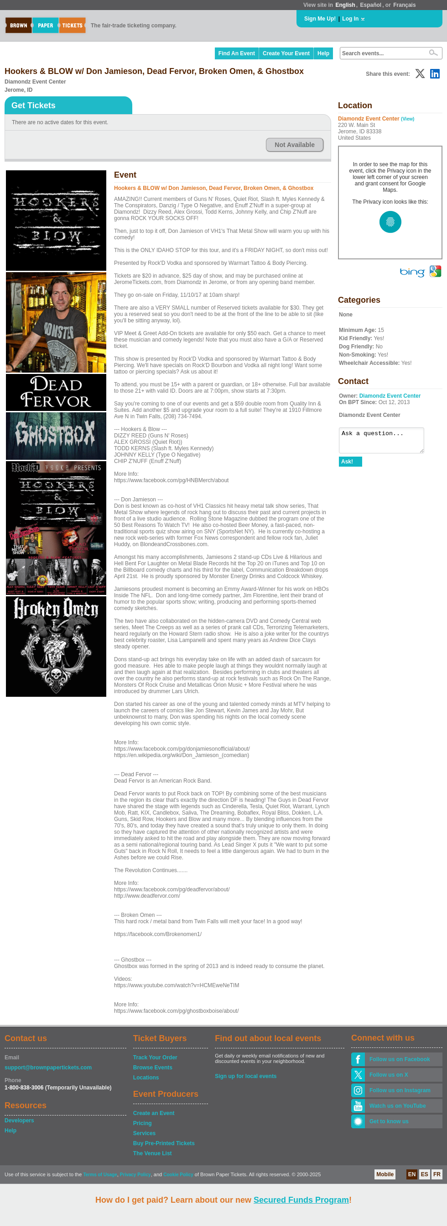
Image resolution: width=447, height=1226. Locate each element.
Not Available (295, 144)
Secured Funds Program (301, 1200)
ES (424, 1174)
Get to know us (389, 1121)
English (345, 5)
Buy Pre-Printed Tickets (164, 1143)
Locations (146, 1077)
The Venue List (152, 1153)
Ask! (347, 466)
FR (437, 1174)
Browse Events (152, 1067)
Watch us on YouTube (397, 1106)
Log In (350, 19)
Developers (19, 1120)
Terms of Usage (100, 1174)
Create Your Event (286, 53)
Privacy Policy (135, 1174)
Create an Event (154, 1113)
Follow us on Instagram (400, 1090)
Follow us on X (388, 1075)
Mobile (385, 1174)
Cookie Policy (178, 1174)
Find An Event (236, 53)
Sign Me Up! (320, 19)
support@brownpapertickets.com (48, 1067)
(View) (407, 118)
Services (144, 1133)
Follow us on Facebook (399, 1059)
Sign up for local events (245, 1076)
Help (323, 53)
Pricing (142, 1123)
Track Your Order (155, 1057)
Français (404, 5)
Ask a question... (386, 442)
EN (412, 1174)
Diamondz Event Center (390, 396)
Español (371, 5)
